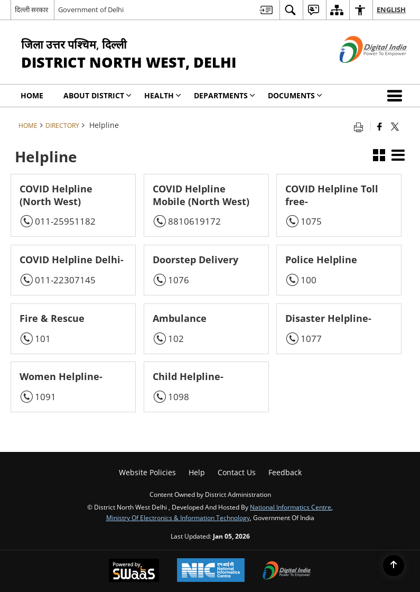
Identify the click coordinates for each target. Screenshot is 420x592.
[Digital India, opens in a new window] (287, 571)
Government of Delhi (91, 9)
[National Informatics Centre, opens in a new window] (211, 571)
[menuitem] (266, 10)
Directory (62, 125)
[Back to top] (393, 565)
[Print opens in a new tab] (361, 126)
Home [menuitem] (32, 95)
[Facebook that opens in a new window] (379, 126)
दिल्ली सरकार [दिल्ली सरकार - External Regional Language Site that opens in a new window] (31, 9)
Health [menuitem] (162, 95)
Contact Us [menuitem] (237, 472)
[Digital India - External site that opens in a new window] (360, 72)
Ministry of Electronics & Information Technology (178, 517)
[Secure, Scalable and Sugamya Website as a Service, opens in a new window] (134, 571)
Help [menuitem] (197, 472)
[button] (396, 96)
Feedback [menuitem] (285, 472)
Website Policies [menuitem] (147, 472)
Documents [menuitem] (295, 95)
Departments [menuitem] (224, 95)
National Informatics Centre (290, 507)
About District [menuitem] (97, 95)
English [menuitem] (391, 9)
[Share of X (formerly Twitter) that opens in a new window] (395, 126)
